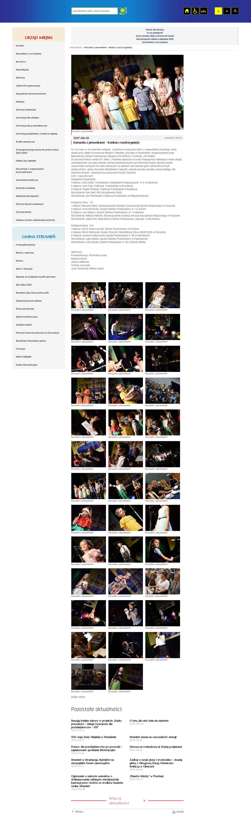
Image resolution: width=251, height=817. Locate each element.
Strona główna (187, 11)
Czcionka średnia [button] (226, 11)
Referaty (20, 77)
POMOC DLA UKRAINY (26, 161)
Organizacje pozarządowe (29, 300)
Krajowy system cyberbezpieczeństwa (35, 220)
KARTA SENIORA (23, 356)
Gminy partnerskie (25, 308)
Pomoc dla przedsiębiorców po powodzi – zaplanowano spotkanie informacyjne (96, 748)
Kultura (19, 260)
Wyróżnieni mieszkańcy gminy (31, 340)
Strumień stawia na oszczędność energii (153, 737)
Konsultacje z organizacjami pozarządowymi (30, 170)
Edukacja (20, 101)
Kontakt (20, 45)
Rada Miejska (22, 69)
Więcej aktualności (119, 800)
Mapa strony (203, 11)
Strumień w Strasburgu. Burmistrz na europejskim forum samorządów (92, 761)
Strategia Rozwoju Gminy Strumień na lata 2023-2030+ (37, 151)
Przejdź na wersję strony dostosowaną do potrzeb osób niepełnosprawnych (195, 11)
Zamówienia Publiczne (27, 180)
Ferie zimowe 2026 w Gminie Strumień (155, 36)
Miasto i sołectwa (25, 252)
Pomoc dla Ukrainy (155, 29)
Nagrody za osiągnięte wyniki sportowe (35, 276)
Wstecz (79, 811)
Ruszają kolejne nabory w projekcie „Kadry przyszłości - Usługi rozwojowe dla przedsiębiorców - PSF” (96, 724)
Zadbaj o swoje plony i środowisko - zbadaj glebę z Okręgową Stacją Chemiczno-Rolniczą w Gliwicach (156, 763)
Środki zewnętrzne (25, 141)
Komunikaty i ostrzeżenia (28, 53)
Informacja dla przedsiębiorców (31, 125)
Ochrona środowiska (26, 109)
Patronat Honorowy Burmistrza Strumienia (37, 332)
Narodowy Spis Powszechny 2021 (32, 292)
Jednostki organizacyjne (28, 85)
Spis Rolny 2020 (24, 284)
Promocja (20, 348)
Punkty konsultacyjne (26, 364)
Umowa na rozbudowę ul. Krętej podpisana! (156, 746)
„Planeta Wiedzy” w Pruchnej (146, 776)
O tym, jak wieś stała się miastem (149, 720)
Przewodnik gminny (25, 244)
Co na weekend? (155, 32)
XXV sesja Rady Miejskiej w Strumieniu (93, 737)
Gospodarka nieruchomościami (31, 93)
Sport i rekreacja (24, 268)
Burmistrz (21, 61)
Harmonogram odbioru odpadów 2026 (155, 39)
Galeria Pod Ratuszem (27, 316)
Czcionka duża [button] (235, 11)
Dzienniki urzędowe (25, 188)
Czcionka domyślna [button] (218, 11)
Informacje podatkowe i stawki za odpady (37, 133)
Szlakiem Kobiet (24, 324)
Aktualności (76, 47)
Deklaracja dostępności (27, 196)
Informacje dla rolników (27, 117)
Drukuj (180, 811)
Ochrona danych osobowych (30, 204)
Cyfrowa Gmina (23, 212)
